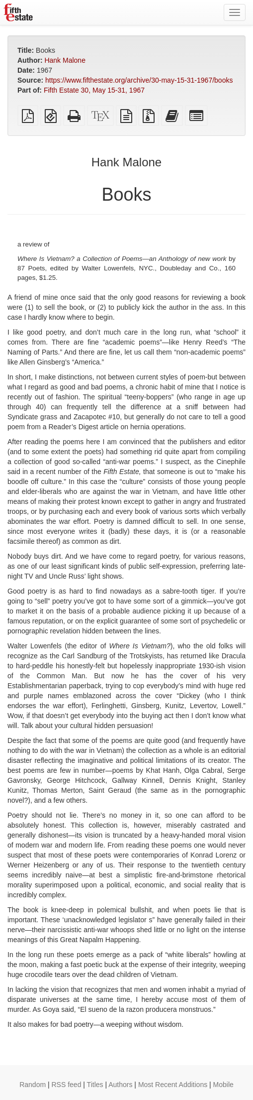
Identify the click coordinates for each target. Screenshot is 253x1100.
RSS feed (67, 1085)
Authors (120, 1085)
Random (32, 1085)
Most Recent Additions (172, 1085)
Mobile (223, 1085)
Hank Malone (64, 60)
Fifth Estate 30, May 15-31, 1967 (94, 90)
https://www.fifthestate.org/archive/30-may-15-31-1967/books (139, 80)
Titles (95, 1085)
